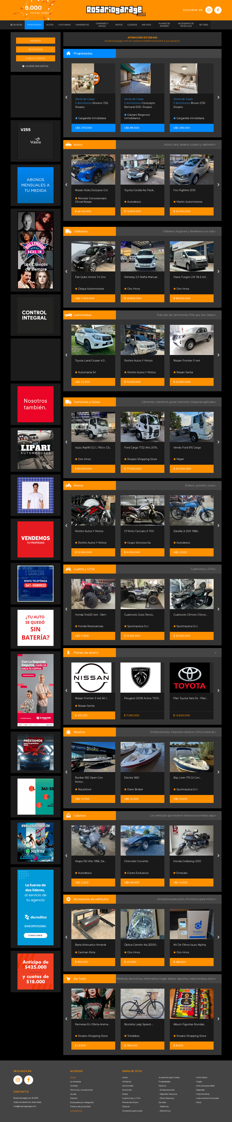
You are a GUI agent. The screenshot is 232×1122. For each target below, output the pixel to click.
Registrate (35, 49)
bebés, (172, 978)
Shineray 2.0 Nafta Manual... (141, 277)
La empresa (75, 1081)
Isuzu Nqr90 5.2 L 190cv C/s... (93, 447)
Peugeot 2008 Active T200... (142, 698)
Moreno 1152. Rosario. (92, 103)
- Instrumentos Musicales (207, 1098)
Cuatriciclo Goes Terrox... (139, 614)
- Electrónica (165, 1111)
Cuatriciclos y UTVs (131, 1098)
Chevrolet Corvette (136, 861)
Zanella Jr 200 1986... (186, 531)
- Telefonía (164, 1106)
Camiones (127, 1090)
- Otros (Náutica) (166, 1098)
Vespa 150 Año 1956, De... (90, 861)
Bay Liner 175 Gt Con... (187, 777)
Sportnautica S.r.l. (136, 626)
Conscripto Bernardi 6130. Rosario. (139, 103)
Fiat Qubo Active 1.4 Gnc (90, 277)
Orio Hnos (132, 288)
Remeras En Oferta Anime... (92, 1024)
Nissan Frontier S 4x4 (186, 360)
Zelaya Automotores (89, 288)
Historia (73, 1098)
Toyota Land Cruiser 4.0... (90, 360)
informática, (151, 978)
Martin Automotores (187, 201)
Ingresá (35, 40)
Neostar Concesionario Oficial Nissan (91, 200)
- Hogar (198, 1081)
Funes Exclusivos (136, 873)
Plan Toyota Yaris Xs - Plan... (190, 698)
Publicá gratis (35, 58)
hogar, (163, 978)
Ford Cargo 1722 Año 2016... (141, 447)
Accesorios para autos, (171, 899)
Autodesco (132, 201)
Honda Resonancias (89, 626)
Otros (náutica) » (206, 732)
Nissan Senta (183, 372)
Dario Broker (133, 789)
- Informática (201, 1077)
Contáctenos (76, 1111)
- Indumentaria (202, 1094)
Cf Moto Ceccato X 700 (139, 531)
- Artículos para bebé (205, 1085)
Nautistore (83, 789)
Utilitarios (126, 1081)
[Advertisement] (35, 96)
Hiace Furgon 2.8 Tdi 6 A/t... (190, 277)
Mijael (178, 459)
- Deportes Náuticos (168, 1094)
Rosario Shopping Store (140, 459)
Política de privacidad (80, 1106)
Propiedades (164, 1081)
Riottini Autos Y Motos (138, 360)
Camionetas (127, 1085)
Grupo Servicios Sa (137, 542)
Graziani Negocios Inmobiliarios (137, 116)
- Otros (198, 1102)
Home (73, 1077)
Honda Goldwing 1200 (187, 861)
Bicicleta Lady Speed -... (139, 1024)
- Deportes (200, 1090)
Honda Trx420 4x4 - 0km (90, 614)
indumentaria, (199, 978)
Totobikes (131, 1036)
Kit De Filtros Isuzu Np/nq (189, 944)
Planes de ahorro (130, 1102)
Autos (125, 1077)
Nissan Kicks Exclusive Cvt (91, 190)
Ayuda (73, 1094)
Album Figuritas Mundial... (189, 1024)
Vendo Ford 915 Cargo (187, 447)
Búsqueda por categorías (82, 1102)
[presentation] (66, 97)
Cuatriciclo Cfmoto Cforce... (190, 614)
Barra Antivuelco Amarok (90, 944)
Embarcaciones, (160, 732)
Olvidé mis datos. (35, 66)
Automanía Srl (85, 372)
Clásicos (126, 1106)
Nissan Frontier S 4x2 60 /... (91, 698)
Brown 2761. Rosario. (189, 103)
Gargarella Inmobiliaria (90, 118)
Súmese (74, 1085)
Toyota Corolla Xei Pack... (139, 190)
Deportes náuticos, (183, 732)
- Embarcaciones (166, 1090)
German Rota (85, 952)
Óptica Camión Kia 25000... (141, 944)
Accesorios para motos (200, 899)
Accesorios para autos (132, 1111)
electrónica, (136, 978)
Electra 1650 (131, 777)
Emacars (180, 873)
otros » (212, 978)
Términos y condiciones (81, 1090)
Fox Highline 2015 (184, 190)
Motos (125, 1094)
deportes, (183, 978)
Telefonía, (122, 978)
